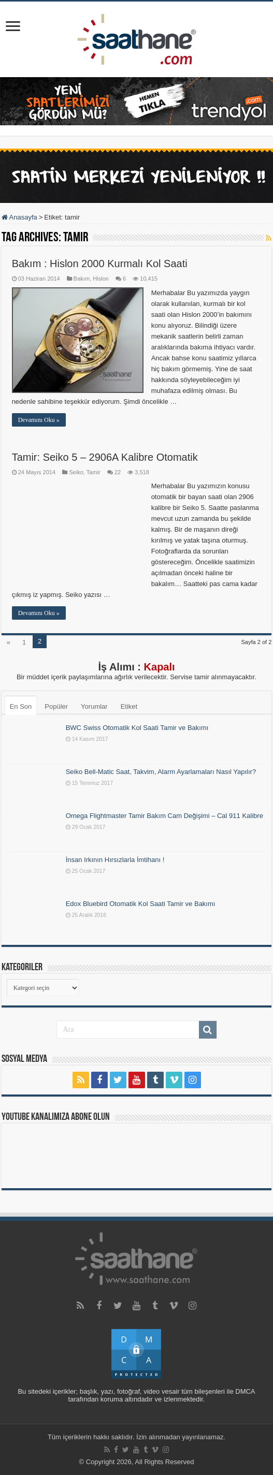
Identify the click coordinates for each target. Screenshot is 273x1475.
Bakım (82, 278)
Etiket (129, 706)
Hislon (101, 278)
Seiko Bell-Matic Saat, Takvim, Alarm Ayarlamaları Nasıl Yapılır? (161, 772)
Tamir (93, 472)
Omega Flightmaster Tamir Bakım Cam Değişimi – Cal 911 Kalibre (164, 816)
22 (117, 472)
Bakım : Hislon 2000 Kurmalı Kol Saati (100, 263)
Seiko (76, 472)
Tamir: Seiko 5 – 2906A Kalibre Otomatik (105, 457)
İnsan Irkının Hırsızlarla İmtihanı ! (115, 860)
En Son (21, 706)
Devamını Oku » (39, 419)
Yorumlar (94, 706)
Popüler (56, 706)
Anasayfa (19, 217)
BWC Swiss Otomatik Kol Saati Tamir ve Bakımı (137, 728)
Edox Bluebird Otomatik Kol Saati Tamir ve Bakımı (140, 904)
